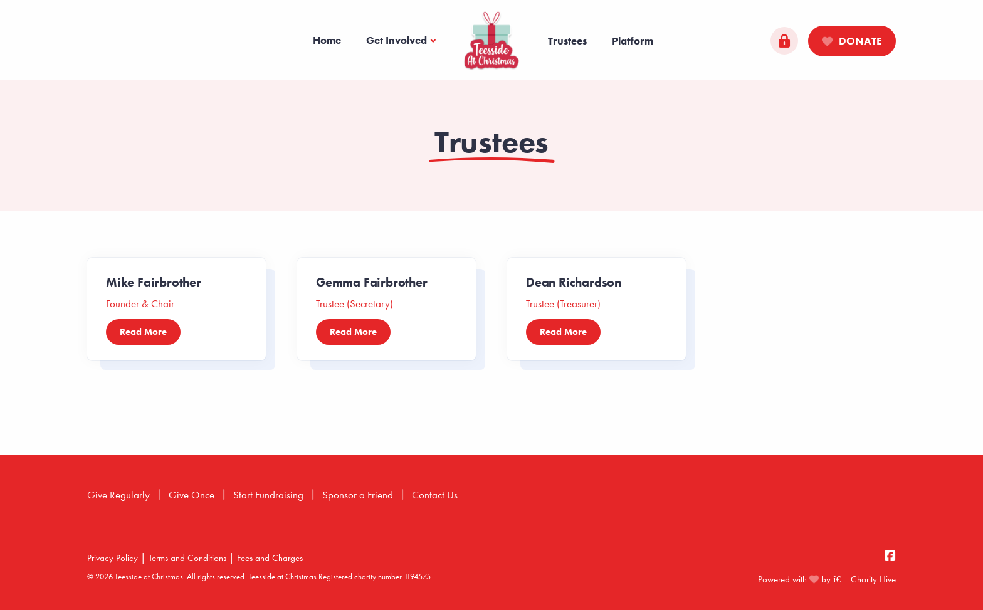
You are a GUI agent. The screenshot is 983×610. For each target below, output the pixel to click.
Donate (852, 41)
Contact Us (435, 495)
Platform (632, 41)
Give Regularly (118, 495)
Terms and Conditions (187, 558)
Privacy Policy (112, 558)
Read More (143, 331)
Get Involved (396, 40)
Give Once (191, 495)
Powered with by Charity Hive (827, 579)
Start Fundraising (268, 495)
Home (327, 40)
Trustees (567, 41)
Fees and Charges (270, 558)
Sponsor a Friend (357, 495)
